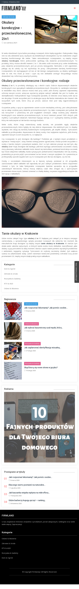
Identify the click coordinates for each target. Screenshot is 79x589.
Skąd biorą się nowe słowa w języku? (41, 367)
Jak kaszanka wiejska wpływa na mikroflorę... (29, 492)
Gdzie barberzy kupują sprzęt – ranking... (27, 500)
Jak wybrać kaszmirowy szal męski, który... (43, 327)
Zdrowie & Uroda (9, 17)
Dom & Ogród (9, 269)
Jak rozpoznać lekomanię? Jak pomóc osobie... (46, 308)
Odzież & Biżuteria (11, 288)
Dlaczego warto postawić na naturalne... (27, 485)
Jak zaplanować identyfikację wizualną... (42, 347)
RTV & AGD (8, 283)
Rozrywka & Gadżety (12, 278)
